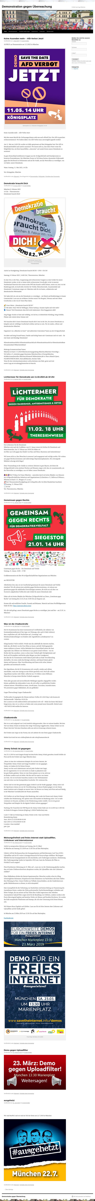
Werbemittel (50, 31)
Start (5, 31)
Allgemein (16, 176)
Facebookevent (8, 918)
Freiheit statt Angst (24, 31)
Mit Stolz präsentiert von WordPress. (82, 1196)
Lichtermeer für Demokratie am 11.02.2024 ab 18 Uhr (29, 377)
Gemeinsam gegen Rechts (16, 500)
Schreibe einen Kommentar (53, 176)
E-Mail (74, 53)
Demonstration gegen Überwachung (27, 6)
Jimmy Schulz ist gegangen (17, 748)
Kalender (42, 31)
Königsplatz (42, 176)
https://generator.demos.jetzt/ (22, 606)
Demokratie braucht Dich (16, 183)
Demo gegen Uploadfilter (16, 1050)
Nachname (74, 47)
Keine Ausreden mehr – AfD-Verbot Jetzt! (24, 38)
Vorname (74, 41)
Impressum (35, 31)
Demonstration (34, 176)
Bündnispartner (13, 31)
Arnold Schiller (25, 41)
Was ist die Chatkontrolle (16, 624)
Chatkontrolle (10, 717)
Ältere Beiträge (8, 1189)
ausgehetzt (9, 1100)
